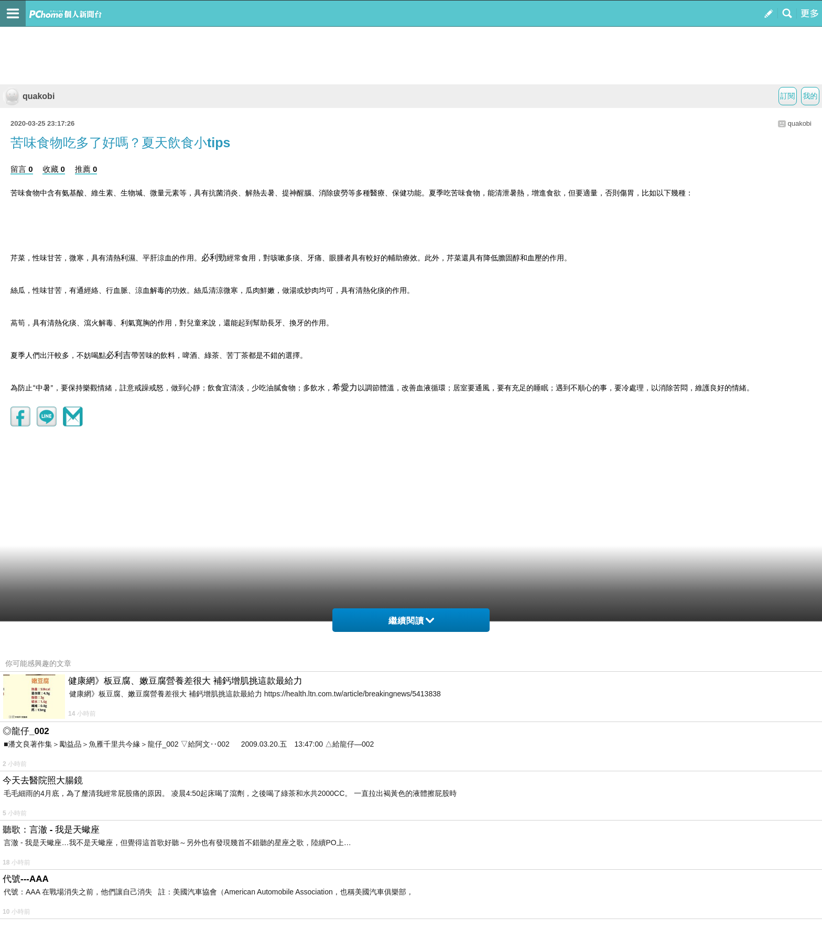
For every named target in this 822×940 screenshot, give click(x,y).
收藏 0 (53, 169)
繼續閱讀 (411, 621)
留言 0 (21, 169)
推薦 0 (86, 169)
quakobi (29, 96)
